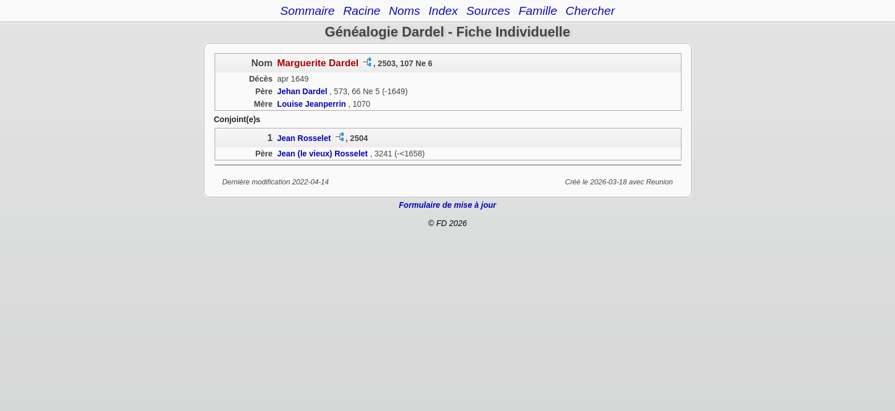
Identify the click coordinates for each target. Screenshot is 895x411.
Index (443, 10)
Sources (488, 10)
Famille (537, 10)
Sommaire (307, 10)
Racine (361, 10)
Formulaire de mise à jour (447, 204)
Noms (404, 10)
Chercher (590, 10)
